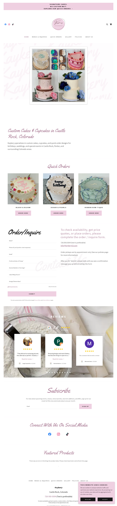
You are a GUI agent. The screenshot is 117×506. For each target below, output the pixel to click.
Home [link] (26, 37)
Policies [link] (78, 37)
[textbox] (32, 240)
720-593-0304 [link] (50, 496)
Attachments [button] (13, 287)
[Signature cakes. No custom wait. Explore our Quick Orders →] (58, 6)
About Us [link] (89, 37)
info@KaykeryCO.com (69, 245)
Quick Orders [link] (56, 37)
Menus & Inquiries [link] (39, 37)
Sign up (85, 406)
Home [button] (31, 481)
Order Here (23, 213)
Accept (105, 499)
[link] (5, 24)
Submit (32, 294)
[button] (8, 287)
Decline (88, 499)
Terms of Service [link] (46, 300)
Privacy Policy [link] (37, 300)
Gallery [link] (68, 37)
